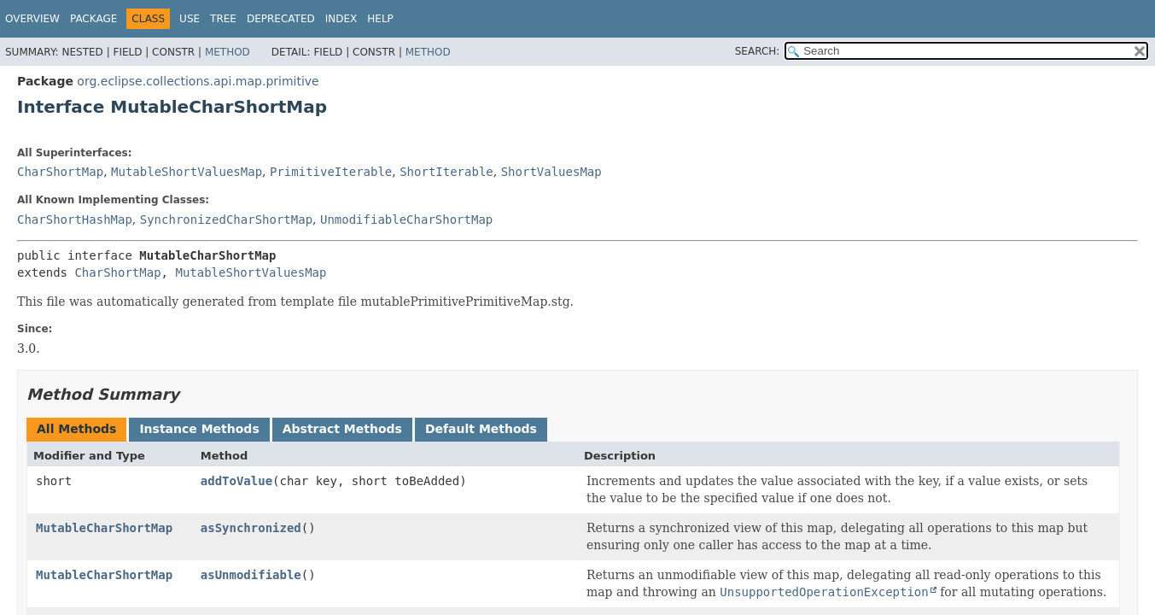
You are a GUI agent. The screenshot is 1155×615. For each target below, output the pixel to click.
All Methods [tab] (76, 429)
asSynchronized (251, 528)
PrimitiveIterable (331, 172)
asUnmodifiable (251, 575)
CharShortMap (60, 172)
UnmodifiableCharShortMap (406, 219)
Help (380, 19)
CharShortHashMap (74, 219)
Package (93, 19)
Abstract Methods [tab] (342, 429)
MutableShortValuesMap (186, 172)
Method (227, 52)
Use (189, 19)
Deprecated (281, 19)
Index (341, 19)
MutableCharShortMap (104, 528)
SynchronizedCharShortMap (226, 219)
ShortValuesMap (551, 172)
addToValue (236, 481)
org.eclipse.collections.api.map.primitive (197, 81)
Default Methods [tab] (481, 429)
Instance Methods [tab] (199, 429)
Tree (223, 19)
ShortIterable (446, 172)
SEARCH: (757, 51)
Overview (32, 19)
